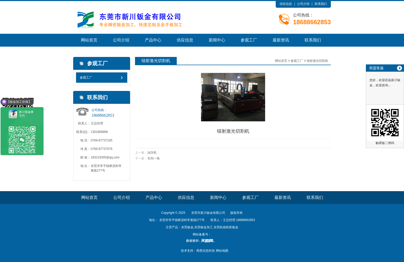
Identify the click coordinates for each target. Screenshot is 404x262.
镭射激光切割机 (317, 61)
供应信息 (286, 4)
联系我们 (321, 4)
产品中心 (153, 40)
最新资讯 (281, 40)
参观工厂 (249, 40)
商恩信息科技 (205, 250)
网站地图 (222, 250)
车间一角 (153, 158)
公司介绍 (303, 4)
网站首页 (89, 40)
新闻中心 (217, 40)
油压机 (152, 152)
